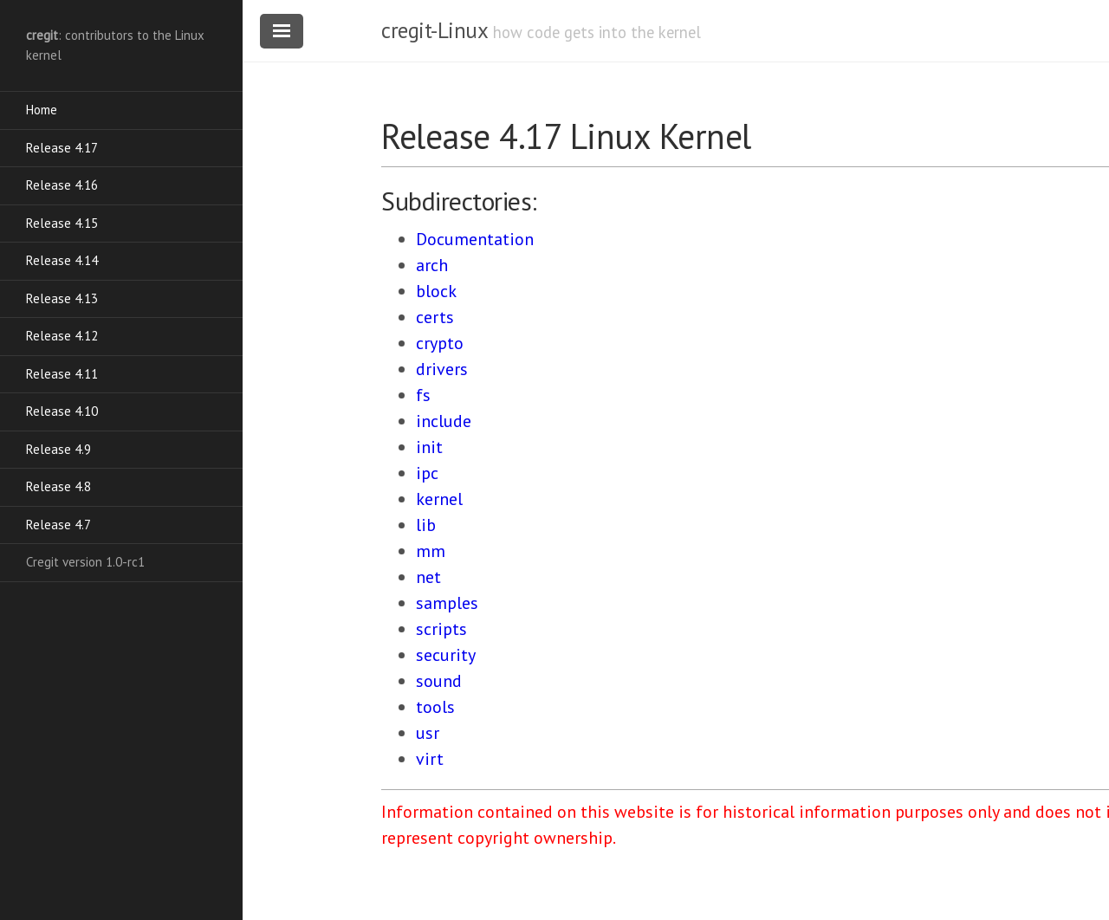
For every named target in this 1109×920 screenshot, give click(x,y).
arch (432, 265)
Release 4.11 (62, 374)
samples (447, 603)
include (443, 421)
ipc (427, 473)
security (446, 655)
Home (41, 109)
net (428, 577)
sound (439, 681)
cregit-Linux (434, 30)
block (436, 291)
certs (435, 317)
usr (427, 733)
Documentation (475, 239)
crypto (440, 343)
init (429, 447)
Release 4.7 (58, 524)
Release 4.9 (58, 449)
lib (426, 525)
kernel (439, 499)
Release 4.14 (62, 260)
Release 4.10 (62, 411)
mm (430, 551)
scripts (441, 629)
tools (435, 707)
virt (430, 759)
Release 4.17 (62, 147)
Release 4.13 (62, 298)
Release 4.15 (62, 223)
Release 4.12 (62, 335)
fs (423, 395)
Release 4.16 (62, 185)
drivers (442, 369)
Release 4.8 (58, 486)
